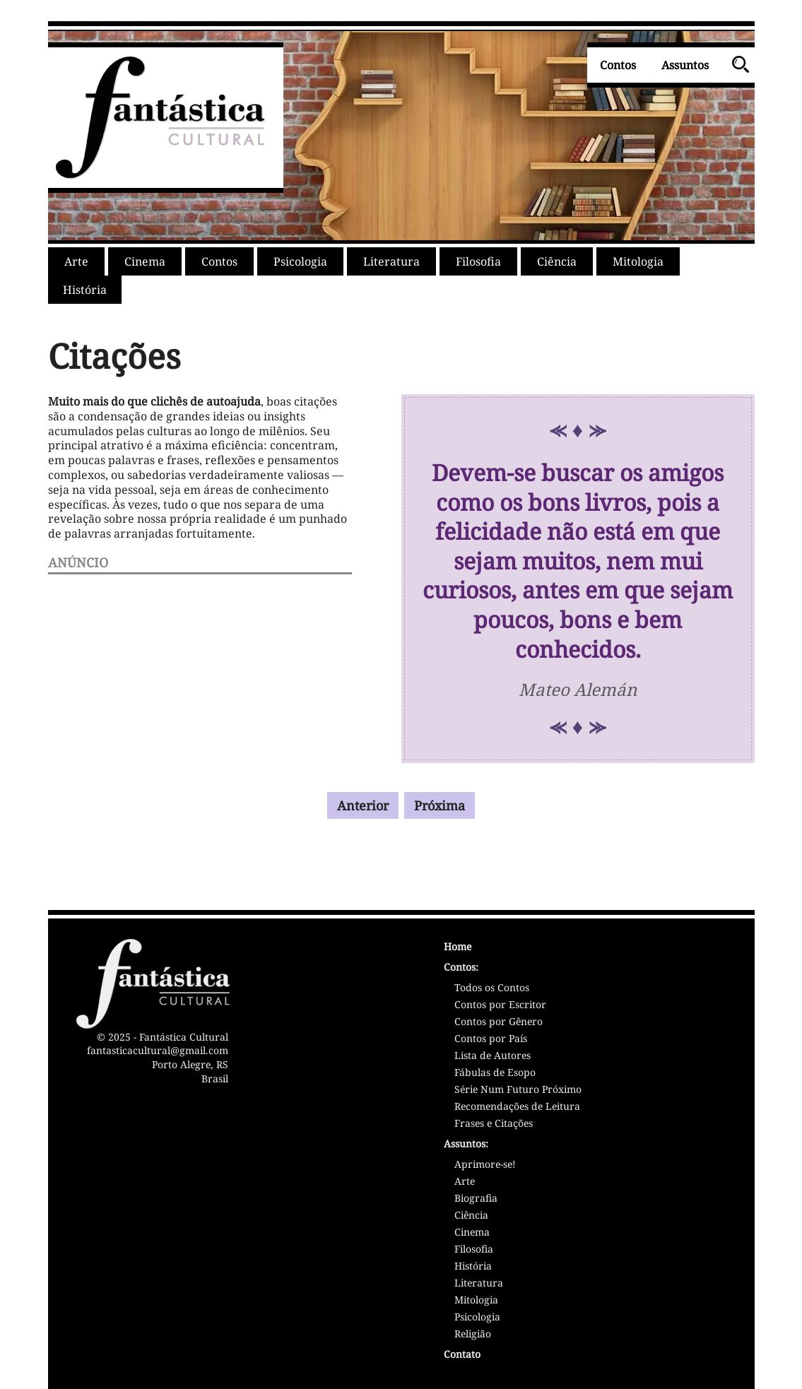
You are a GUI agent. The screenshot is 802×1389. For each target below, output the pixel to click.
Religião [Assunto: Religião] (472, 1334)
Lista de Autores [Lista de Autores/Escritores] (492, 1056)
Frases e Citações (493, 1124)
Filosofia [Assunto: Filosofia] (473, 1249)
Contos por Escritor (500, 1005)
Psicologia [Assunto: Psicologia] (477, 1317)
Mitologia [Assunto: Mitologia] (476, 1300)
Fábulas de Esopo (495, 1073)
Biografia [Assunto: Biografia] (475, 1199)
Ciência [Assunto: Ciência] (471, 1216)
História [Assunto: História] (473, 1266)
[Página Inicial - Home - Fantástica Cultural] (585, 948)
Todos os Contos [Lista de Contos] (491, 988)
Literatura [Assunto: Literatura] (478, 1283)
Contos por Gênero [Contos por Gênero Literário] (498, 1022)
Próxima (439, 805)
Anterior (363, 805)
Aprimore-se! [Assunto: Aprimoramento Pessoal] (485, 1165)
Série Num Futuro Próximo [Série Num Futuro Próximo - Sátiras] (518, 1090)
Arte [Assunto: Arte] (464, 1182)
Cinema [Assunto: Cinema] (472, 1233)
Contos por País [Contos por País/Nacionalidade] (490, 1039)
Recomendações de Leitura (517, 1107)
